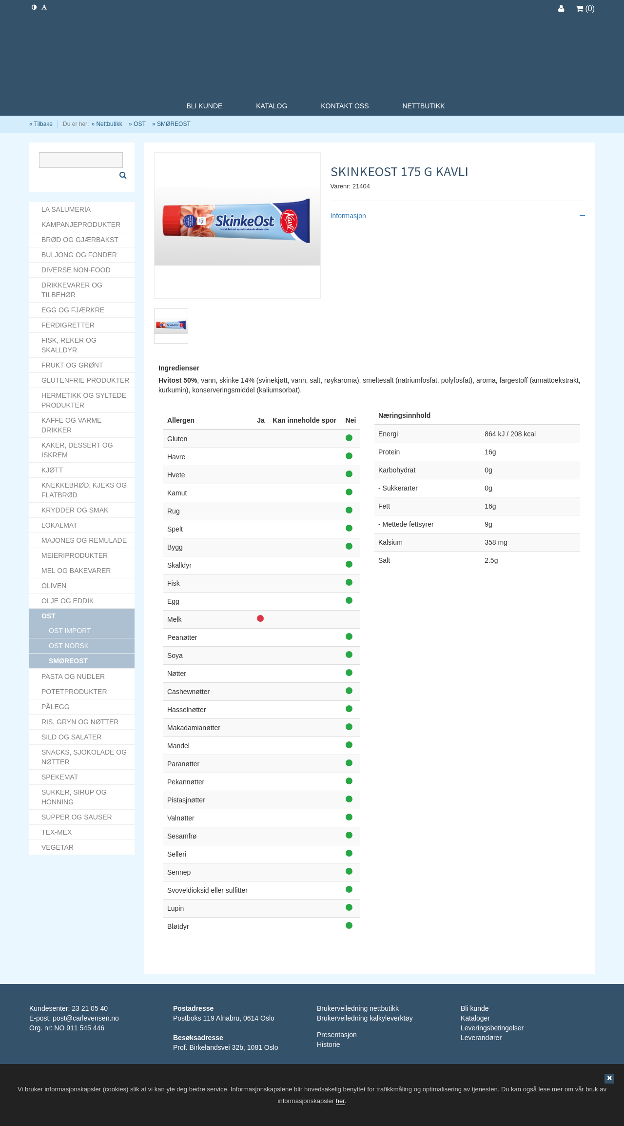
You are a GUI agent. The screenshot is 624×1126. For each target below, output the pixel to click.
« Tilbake (41, 124)
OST (140, 124)
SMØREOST (174, 124)
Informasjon (458, 216)
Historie (328, 1044)
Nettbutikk (109, 124)
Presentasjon (337, 1035)
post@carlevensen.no (86, 1018)
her (340, 1101)
